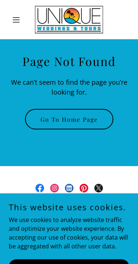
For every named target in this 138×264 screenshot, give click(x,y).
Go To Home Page (69, 119)
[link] (69, 19)
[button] (18, 19)
